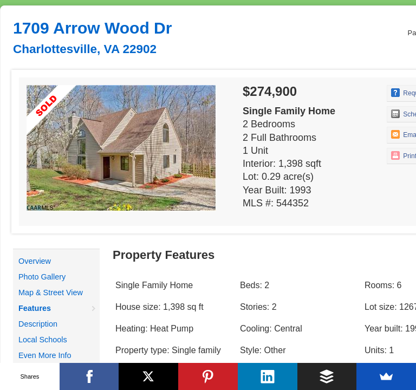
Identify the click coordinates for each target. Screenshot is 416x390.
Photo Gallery (42, 276)
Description (37, 324)
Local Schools (42, 339)
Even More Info (45, 355)
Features (34, 308)
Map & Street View (50, 292)
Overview (34, 261)
